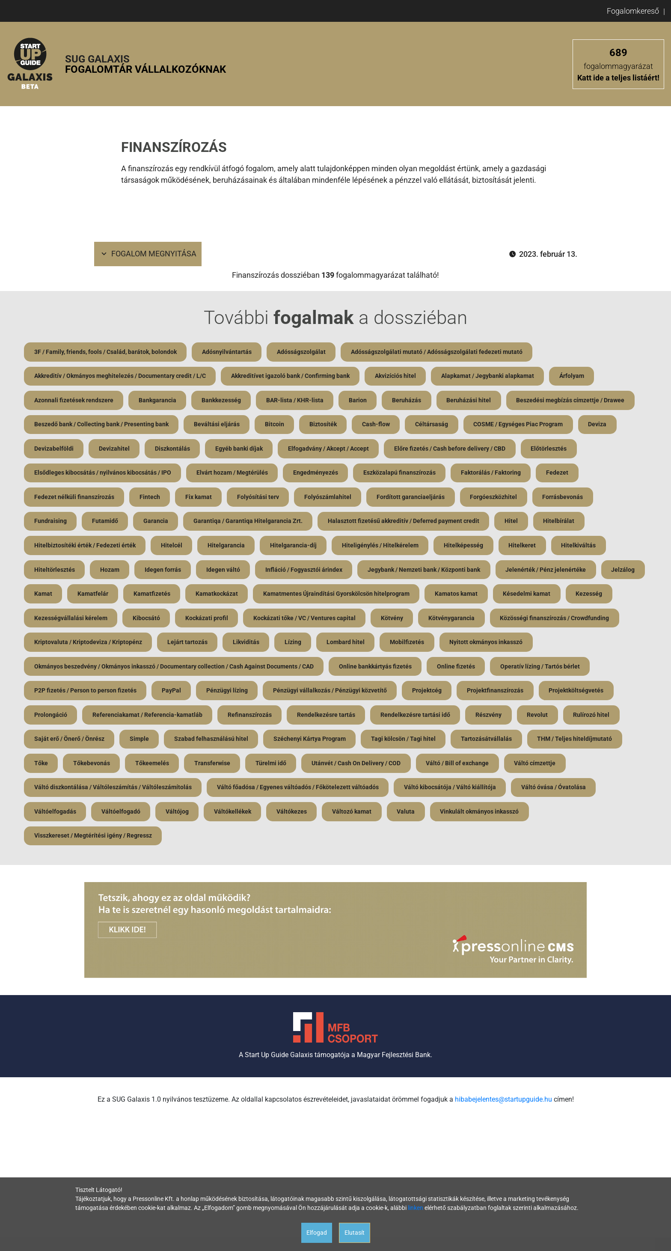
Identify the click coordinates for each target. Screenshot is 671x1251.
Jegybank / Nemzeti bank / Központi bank (426, 571)
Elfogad (316, 1232)
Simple (201, 742)
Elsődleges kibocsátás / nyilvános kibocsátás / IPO (102, 473)
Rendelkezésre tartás (408, 717)
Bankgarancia (158, 400)
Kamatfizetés (202, 595)
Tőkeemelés (253, 766)
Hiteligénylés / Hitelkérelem (382, 547)
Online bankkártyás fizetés (474, 669)
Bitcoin (275, 425)
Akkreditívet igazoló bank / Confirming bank (291, 376)
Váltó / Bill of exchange (560, 766)
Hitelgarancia (227, 547)
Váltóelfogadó (211, 815)
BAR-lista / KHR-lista (296, 400)
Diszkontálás (173, 449)
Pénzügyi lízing (333, 693)
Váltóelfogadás (145, 815)
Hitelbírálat (561, 522)
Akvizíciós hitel (396, 376)
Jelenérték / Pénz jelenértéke (548, 571)
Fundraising (50, 522)
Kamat (92, 595)
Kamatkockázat (267, 595)
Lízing (429, 644)
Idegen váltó (224, 571)
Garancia (156, 522)
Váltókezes (383, 815)
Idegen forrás (163, 571)
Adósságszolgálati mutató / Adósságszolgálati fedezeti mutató (438, 351)
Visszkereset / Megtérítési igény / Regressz (93, 839)
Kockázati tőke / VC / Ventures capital (358, 620)
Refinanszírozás (331, 717)
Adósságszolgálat (302, 351)
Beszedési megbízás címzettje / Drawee (573, 400)
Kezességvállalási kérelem (123, 620)
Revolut (620, 717)
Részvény (571, 717)
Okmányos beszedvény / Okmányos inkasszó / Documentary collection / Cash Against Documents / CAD (273, 669)
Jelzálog (46, 595)
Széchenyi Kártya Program (373, 742)
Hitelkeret (524, 547)
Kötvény (446, 620)
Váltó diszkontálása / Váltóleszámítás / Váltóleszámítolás (180, 790)
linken (415, 1207)
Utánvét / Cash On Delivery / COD (458, 766)
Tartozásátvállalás (550, 742)
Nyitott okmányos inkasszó (70, 669)
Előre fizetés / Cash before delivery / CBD (452, 449)
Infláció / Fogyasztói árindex (305, 571)
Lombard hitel (482, 644)
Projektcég (534, 693)
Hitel (513, 522)
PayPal (277, 693)
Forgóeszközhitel (496, 498)
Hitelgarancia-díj (294, 547)
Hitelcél (172, 547)
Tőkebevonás (192, 766)
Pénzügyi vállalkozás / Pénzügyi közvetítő (436, 693)
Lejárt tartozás (323, 644)
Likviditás (381, 644)
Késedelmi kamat (578, 595)
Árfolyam (573, 376)
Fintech (150, 498)
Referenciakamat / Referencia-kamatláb (228, 717)
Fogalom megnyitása (147, 254)
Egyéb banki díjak (240, 449)
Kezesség (47, 620)
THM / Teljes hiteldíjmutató (71, 766)
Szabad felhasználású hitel (274, 742)
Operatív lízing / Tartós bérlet (74, 693)
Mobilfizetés (544, 644)
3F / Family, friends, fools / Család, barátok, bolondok (105, 351)
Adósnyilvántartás (227, 351)
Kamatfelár (142, 595)
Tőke (141, 766)
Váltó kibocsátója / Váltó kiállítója (518, 790)
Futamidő (105, 522)
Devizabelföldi (54, 449)
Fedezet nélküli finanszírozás (74, 498)
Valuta (499, 815)
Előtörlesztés (551, 449)
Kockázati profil (259, 620)
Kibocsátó (199, 620)
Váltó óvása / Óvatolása (66, 815)
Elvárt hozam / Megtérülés (232, 473)
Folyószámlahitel (329, 498)
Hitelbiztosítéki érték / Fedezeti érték (85, 547)
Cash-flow (378, 425)
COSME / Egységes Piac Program (520, 425)
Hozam (110, 571)
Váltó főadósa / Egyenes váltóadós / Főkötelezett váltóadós (365, 790)
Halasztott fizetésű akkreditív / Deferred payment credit (405, 522)
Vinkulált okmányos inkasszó (572, 815)
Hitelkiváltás (581, 547)
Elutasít (354, 1232)
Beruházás (408, 400)
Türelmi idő (373, 766)
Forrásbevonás (565, 498)
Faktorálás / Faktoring (493, 473)
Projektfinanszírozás (602, 693)
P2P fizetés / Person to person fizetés (191, 693)
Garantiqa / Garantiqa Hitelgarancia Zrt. (249, 522)
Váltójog (268, 815)
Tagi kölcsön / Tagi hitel (467, 742)
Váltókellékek (324, 815)
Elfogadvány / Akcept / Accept (330, 449)
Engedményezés (316, 473)
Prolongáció (131, 717)
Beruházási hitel (471, 400)
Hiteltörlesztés (54, 571)
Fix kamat (199, 498)
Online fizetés (556, 669)
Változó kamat (444, 815)
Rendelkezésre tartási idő (497, 717)
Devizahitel (114, 449)
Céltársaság (433, 425)
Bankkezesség (222, 400)
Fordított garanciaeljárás (413, 498)
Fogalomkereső (633, 10)
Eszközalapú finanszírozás (401, 473)
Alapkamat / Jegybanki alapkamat (488, 376)
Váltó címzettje (55, 790)
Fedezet (559, 473)
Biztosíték (324, 425)
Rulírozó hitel (52, 742)
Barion (359, 400)
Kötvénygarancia (506, 620)
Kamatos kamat (507, 595)
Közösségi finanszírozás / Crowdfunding (88, 644)
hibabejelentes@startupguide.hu (503, 1103)
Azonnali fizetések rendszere (73, 400)
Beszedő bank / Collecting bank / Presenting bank (101, 425)
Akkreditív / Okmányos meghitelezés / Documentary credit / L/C (120, 376)
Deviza (600, 425)
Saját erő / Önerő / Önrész (131, 742)
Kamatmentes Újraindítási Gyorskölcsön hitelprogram (387, 595)
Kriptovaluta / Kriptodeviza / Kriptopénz (223, 644)
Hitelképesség (465, 547)
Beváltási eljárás (217, 425)
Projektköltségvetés (61, 717)
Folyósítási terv (259, 498)
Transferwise (314, 766)
